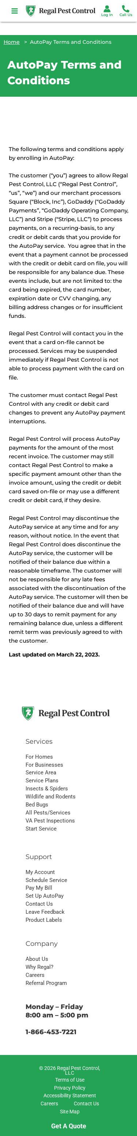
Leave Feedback (45, 912)
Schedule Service (46, 880)
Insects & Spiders (47, 788)
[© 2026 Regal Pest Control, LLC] (69, 1071)
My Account (40, 872)
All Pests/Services (48, 812)
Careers (35, 975)
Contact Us (39, 904)
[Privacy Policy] (68, 1088)
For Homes (39, 757)
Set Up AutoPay (45, 896)
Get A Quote (68, 1126)
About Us (37, 959)
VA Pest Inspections (50, 820)
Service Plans (42, 780)
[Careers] (48, 1103)
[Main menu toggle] (14, 10)
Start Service (41, 828)
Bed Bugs (37, 804)
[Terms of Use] (68, 1080)
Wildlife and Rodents (51, 796)
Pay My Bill (39, 888)
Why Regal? (39, 967)
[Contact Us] (85, 1103)
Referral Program (46, 983)
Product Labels (44, 920)
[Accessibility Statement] (68, 1095)
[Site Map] (69, 1111)
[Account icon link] (107, 8)
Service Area (41, 772)
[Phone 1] (125, 8)
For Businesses (44, 765)
